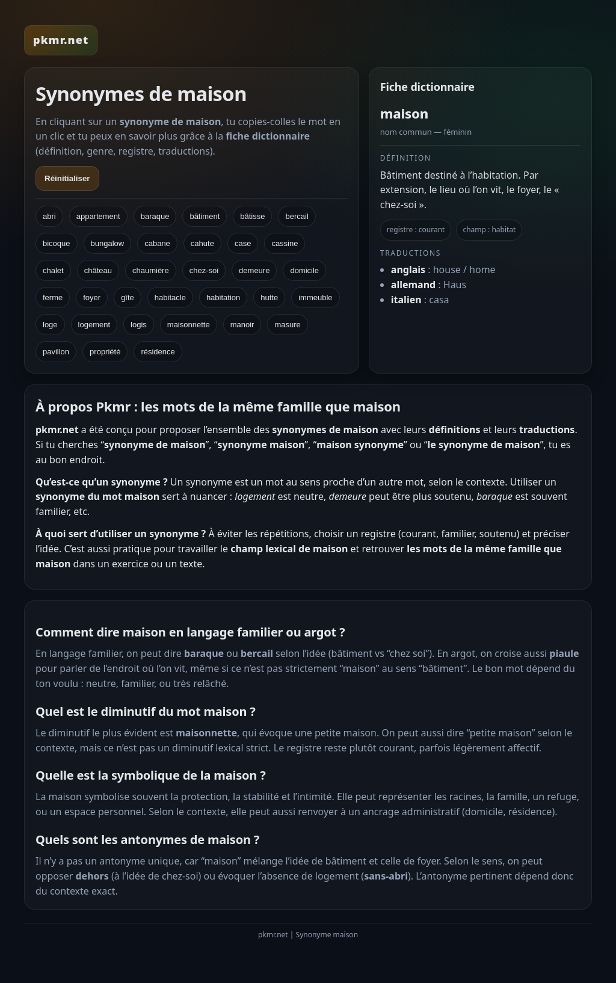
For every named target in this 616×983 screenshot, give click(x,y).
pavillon (56, 351)
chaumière (150, 270)
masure (287, 324)
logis (139, 324)
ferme (53, 297)
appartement (98, 216)
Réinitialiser (67, 178)
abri (49, 216)
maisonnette (188, 324)
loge (50, 324)
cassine (284, 243)
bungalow (108, 243)
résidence (157, 351)
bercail (296, 216)
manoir (242, 324)
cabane (157, 243)
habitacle (170, 297)
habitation (223, 297)
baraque (155, 216)
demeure (254, 270)
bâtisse (252, 216)
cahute (202, 243)
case (243, 243)
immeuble (315, 297)
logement (94, 324)
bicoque (56, 243)
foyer (91, 297)
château (98, 270)
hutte (269, 297)
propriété (105, 351)
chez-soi (203, 270)
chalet (53, 270)
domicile (304, 270)
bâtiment (204, 216)
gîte (127, 297)
